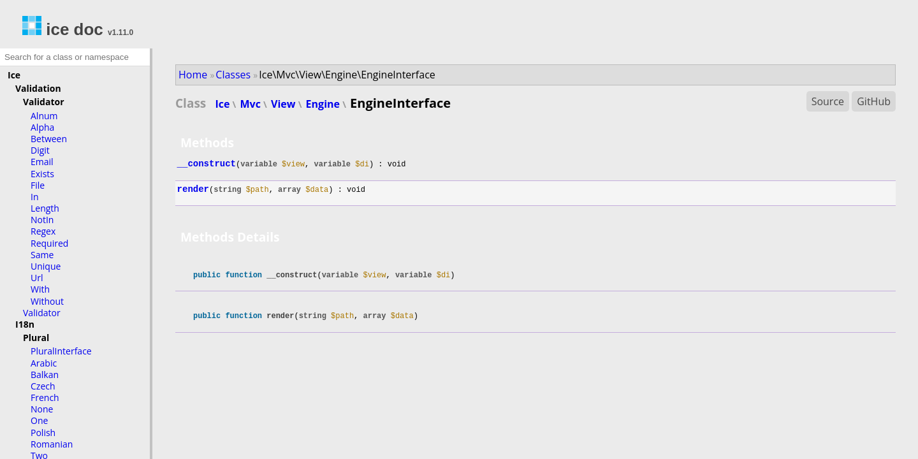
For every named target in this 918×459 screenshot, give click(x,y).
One (39, 420)
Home (192, 75)
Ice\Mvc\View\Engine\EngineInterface (347, 75)
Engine (324, 104)
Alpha (42, 127)
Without (47, 301)
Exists (42, 174)
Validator (43, 102)
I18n (24, 324)
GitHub (874, 101)
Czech (43, 386)
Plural (36, 338)
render (193, 189)
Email (42, 162)
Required (49, 243)
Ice (14, 75)
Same (42, 255)
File (38, 185)
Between (49, 139)
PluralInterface (61, 351)
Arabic (44, 363)
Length (45, 208)
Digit (40, 150)
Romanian (52, 444)
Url (37, 278)
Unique (46, 266)
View (284, 104)
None (42, 409)
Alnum (44, 116)
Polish (43, 432)
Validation (38, 88)
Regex (43, 231)
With (40, 289)
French (45, 397)
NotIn (42, 220)
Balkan (45, 374)
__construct (206, 164)
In (35, 197)
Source (828, 101)
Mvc (252, 104)
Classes (233, 75)
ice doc (62, 29)
